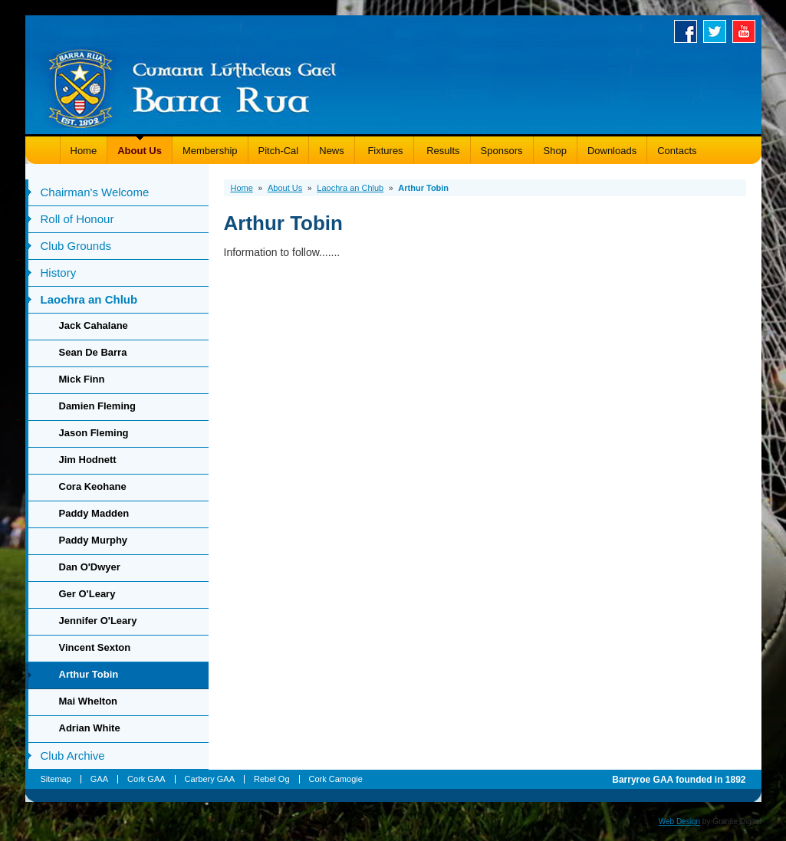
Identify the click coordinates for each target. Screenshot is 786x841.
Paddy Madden (94, 513)
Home (84, 150)
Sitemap (56, 779)
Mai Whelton (88, 701)
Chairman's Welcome (95, 192)
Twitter (717, 31)
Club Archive (73, 755)
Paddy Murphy (93, 540)
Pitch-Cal (278, 150)
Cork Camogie (336, 779)
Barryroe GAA (192, 86)
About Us (139, 150)
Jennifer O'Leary (98, 620)
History (59, 272)
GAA (99, 779)
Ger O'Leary (87, 594)
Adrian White (89, 728)
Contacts (676, 150)
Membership (210, 150)
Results (442, 150)
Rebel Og (271, 779)
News (331, 150)
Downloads (611, 150)
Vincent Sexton (95, 647)
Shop (555, 150)
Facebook (688, 31)
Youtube (746, 31)
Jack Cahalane (93, 325)
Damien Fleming (97, 406)
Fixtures (384, 150)
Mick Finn (82, 379)
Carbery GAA (210, 779)
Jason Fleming (94, 433)
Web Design (679, 821)
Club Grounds (76, 245)
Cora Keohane (93, 486)
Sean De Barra (93, 352)
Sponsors (502, 150)
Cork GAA (146, 779)
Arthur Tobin (89, 674)
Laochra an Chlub (89, 299)
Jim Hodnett (88, 459)
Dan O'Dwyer (89, 567)
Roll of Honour (77, 218)
